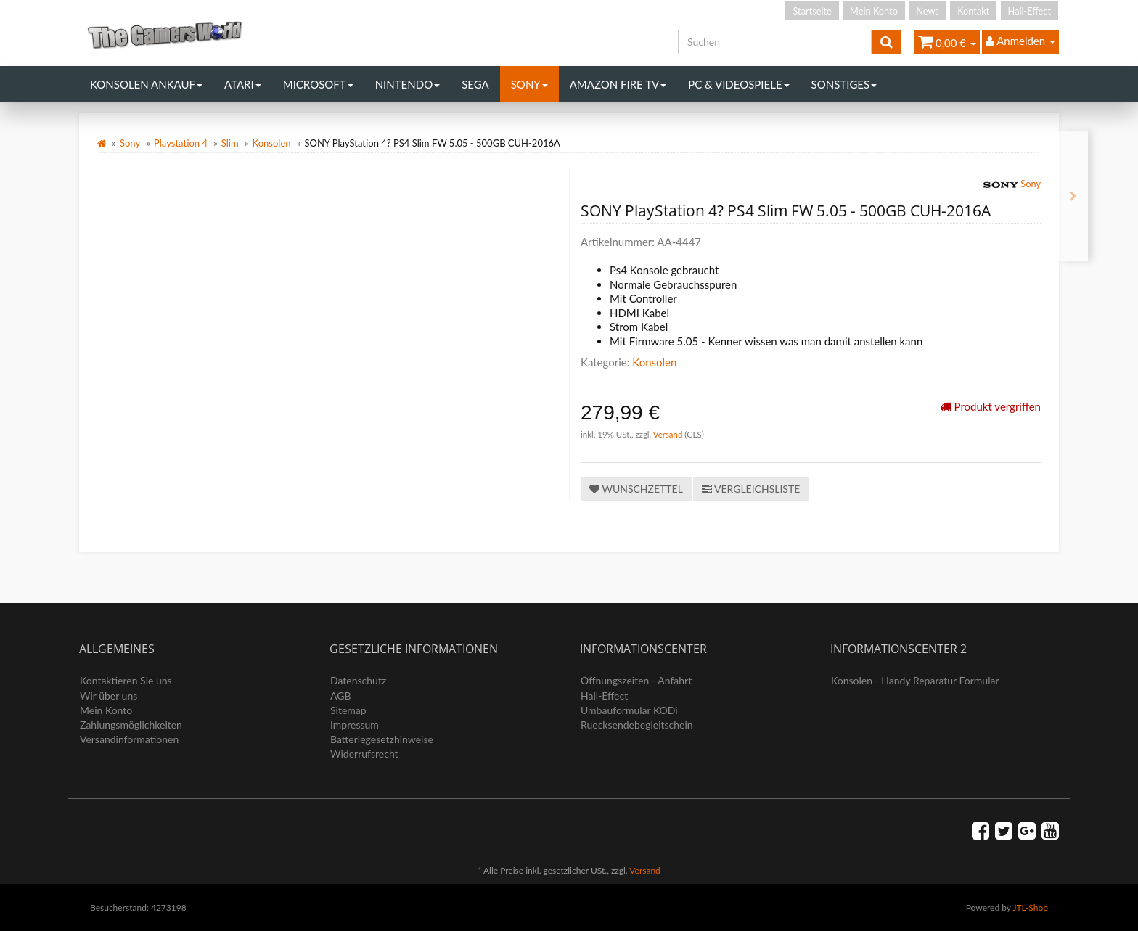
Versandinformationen (129, 739)
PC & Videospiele (738, 84)
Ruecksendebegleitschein (637, 724)
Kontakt (973, 11)
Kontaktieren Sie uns (126, 680)
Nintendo (408, 84)
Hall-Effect (1029, 11)
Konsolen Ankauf (146, 84)
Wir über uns (108, 695)
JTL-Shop (1030, 907)
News (927, 11)
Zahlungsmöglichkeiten (131, 724)
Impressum (354, 724)
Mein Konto (874, 11)
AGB (340, 695)
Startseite (812, 11)
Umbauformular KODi (629, 710)
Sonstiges (844, 84)
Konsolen (272, 143)
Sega (475, 84)
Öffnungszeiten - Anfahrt (636, 680)
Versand (669, 434)
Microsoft (318, 84)
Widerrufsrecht (364, 753)
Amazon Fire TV (618, 84)
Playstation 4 (181, 143)
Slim (230, 143)
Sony (529, 84)
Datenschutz (358, 680)
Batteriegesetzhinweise (381, 739)
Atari (242, 84)
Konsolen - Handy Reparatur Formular (915, 680)
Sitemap (348, 710)
